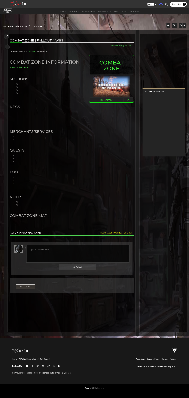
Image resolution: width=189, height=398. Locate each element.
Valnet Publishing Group (166, 366)
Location (32, 51)
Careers (150, 359)
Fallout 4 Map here (20, 67)
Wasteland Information (15, 26)
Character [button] (88, 11)
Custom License (63, 373)
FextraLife (141, 366)
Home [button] (62, 11)
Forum (30, 359)
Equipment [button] (104, 11)
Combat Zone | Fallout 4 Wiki (37, 40)
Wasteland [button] (120, 11)
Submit (77, 267)
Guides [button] (134, 11)
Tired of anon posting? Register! (114, 233)
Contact (46, 359)
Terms (158, 359)
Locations (37, 26)
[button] (151, 4)
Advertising (140, 359)
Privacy (165, 359)
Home (14, 359)
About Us (38, 359)
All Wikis (22, 359)
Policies (173, 359)
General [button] (74, 11)
